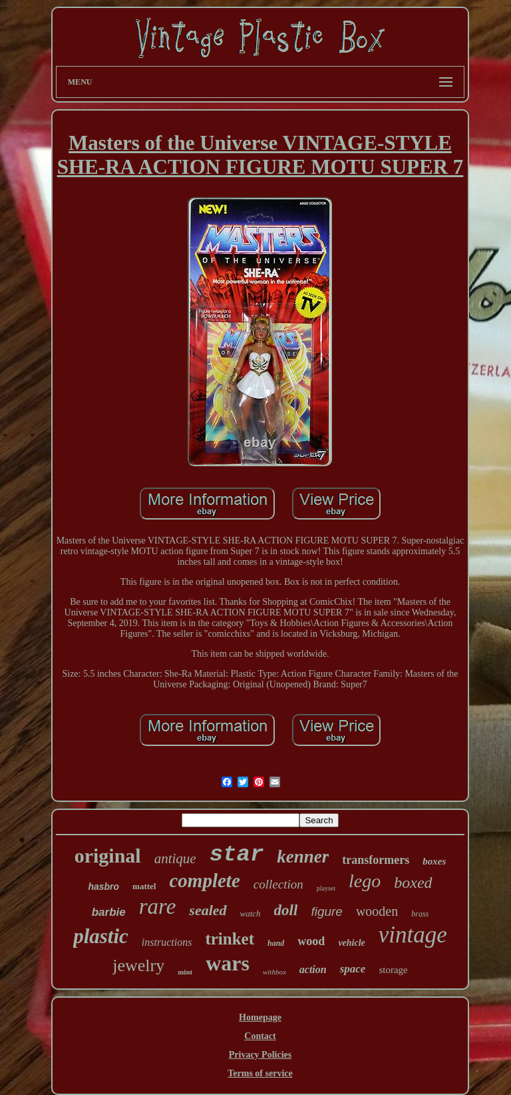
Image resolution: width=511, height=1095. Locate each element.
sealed (207, 910)
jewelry (138, 965)
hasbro (103, 886)
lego (365, 881)
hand (275, 943)
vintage (413, 935)
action (313, 969)
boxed (413, 882)
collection (278, 884)
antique (175, 859)
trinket (229, 939)
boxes (434, 861)
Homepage (260, 1017)
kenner (303, 857)
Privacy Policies (260, 1055)
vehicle (351, 943)
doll (286, 910)
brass (419, 913)
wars (228, 963)
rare (157, 906)
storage (393, 969)
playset (326, 888)
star (237, 854)
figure (327, 911)
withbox (274, 972)
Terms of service (260, 1073)
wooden (377, 911)
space (353, 968)
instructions (167, 942)
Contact (259, 1036)
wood (311, 941)
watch (250, 913)
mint (185, 972)
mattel (144, 886)
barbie (109, 912)
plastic (100, 936)
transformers (375, 860)
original (108, 856)
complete (204, 880)
